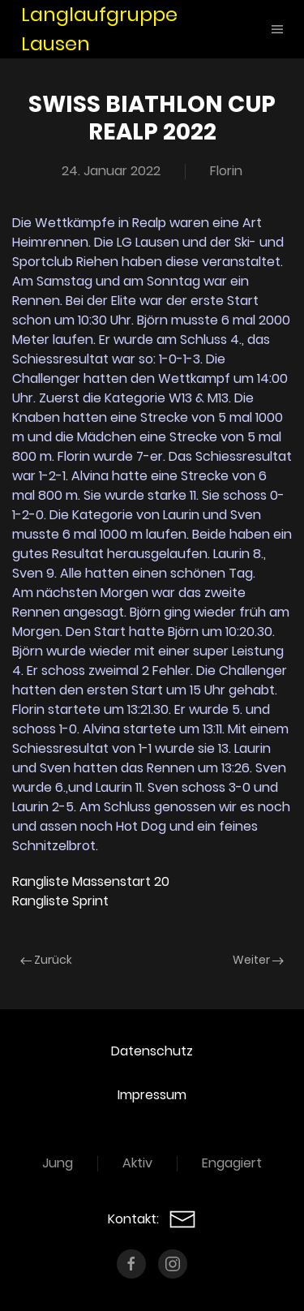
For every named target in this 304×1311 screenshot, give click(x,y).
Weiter (258, 960)
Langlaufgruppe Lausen (99, 29)
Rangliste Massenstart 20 (90, 881)
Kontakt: (152, 1219)
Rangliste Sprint (60, 901)
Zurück (46, 960)
